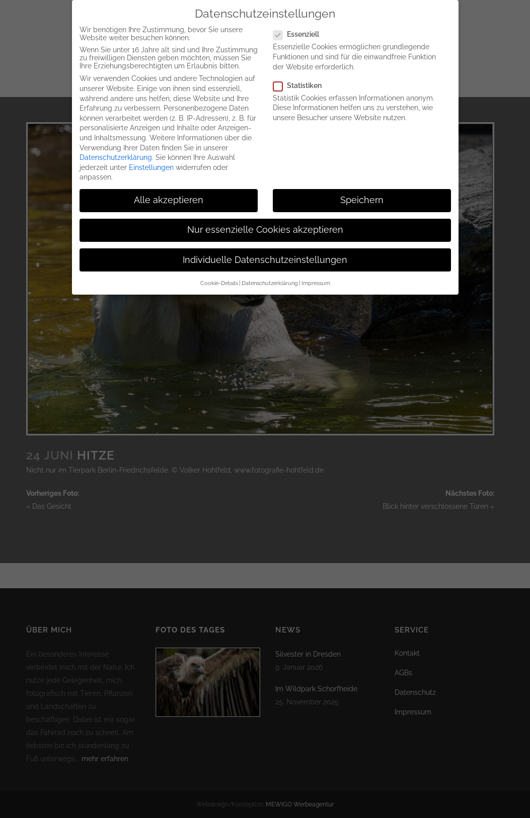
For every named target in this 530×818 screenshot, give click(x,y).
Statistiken (301, 75)
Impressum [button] (315, 273)
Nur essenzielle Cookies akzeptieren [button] (265, 220)
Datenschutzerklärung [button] (270, 273)
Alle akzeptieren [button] (168, 190)
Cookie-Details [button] (219, 273)
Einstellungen (151, 157)
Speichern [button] (362, 190)
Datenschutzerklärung (116, 147)
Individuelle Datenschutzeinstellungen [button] (265, 250)
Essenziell (300, 24)
